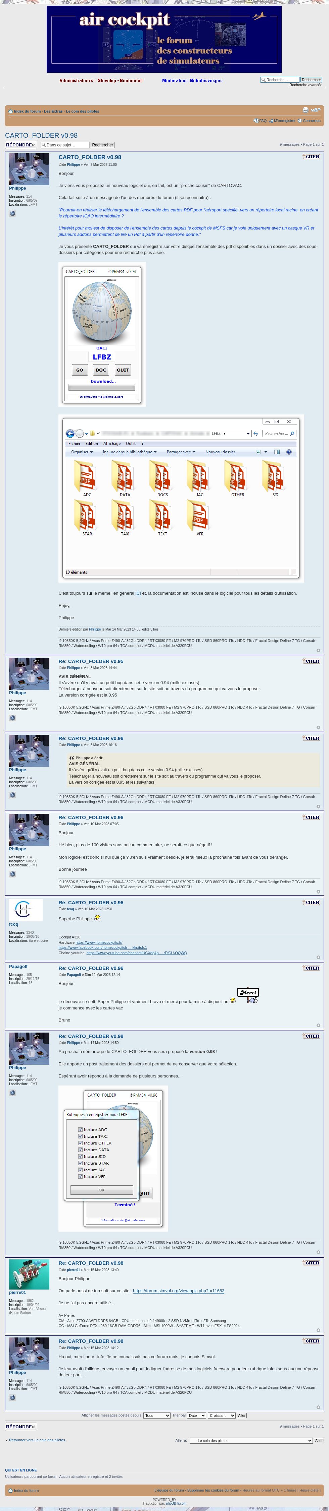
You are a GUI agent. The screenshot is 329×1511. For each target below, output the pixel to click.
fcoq (70, 909)
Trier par (189, 1415)
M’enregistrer (284, 121)
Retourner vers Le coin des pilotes (37, 1440)
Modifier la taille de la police (316, 110)
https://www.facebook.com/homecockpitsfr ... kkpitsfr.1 (102, 947)
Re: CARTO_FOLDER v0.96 (90, 738)
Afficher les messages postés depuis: (126, 1415)
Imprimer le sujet (305, 110)
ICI (138, 593)
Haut (318, 650)
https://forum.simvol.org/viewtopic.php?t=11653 (178, 1290)
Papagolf (74, 975)
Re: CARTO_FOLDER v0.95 (90, 661)
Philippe (73, 165)
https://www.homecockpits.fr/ (99, 942)
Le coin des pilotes (82, 111)
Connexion (312, 121)
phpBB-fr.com (176, 1503)
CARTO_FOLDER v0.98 (41, 135)
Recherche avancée (305, 85)
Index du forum (27, 111)
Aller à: (181, 1440)
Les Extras (53, 111)
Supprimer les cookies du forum (213, 1490)
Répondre (21, 145)
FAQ (263, 121)
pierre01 (73, 1270)
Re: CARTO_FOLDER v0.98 (90, 1036)
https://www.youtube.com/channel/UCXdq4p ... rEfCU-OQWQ (137, 953)
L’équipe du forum (169, 1490)
